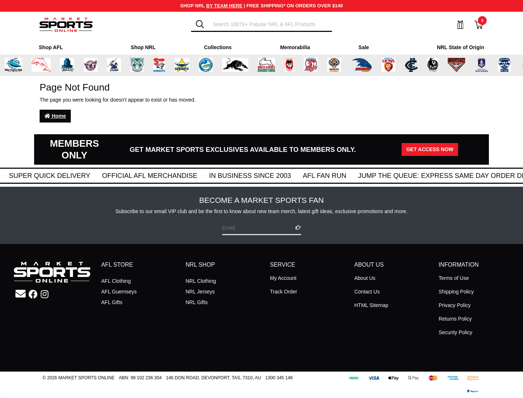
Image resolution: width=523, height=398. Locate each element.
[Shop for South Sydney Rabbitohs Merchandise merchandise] (272, 65)
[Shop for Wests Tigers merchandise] (340, 65)
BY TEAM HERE (224, 5)
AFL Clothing (116, 281)
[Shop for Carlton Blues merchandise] (417, 65)
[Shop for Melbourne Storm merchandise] (120, 65)
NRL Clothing (201, 281)
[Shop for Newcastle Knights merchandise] (165, 65)
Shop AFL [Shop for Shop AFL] (51, 47)
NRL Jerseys (200, 292)
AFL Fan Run (336, 175)
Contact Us (367, 292)
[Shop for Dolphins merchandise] (47, 65)
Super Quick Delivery (61, 175)
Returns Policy (455, 319)
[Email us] (20, 294)
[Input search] (270, 24)
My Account (283, 278)
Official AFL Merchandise (161, 175)
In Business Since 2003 (262, 175)
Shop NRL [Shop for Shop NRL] (143, 47)
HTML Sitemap (371, 305)
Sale (363, 47)
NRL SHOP (200, 265)
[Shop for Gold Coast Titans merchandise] (73, 65)
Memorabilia (295, 47)
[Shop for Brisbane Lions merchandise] (394, 65)
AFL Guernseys (119, 292)
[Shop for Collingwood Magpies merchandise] (439, 65)
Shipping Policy (456, 292)
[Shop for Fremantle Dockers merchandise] (488, 65)
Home (55, 116)
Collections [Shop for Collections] (217, 47)
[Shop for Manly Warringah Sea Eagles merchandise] (97, 65)
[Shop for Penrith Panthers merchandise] (241, 65)
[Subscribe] (296, 227)
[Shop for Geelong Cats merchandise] (511, 65)
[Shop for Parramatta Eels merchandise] (212, 65)
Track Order (283, 292)
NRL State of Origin (460, 47)
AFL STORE (117, 265)
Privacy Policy (455, 305)
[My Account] (456, 24)
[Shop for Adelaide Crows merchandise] (367, 65)
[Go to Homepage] (66, 24)
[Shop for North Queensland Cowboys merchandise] (188, 65)
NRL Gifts (197, 302)
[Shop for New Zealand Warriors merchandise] (143, 65)
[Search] (200, 24)
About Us (365, 278)
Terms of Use (454, 278)
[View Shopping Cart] (474, 24)
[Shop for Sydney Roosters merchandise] (317, 65)
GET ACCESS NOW (430, 149)
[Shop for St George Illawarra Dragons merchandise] (295, 65)
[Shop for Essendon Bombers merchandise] (463, 65)
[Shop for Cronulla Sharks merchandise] (20, 65)
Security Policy (455, 332)
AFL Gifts (111, 302)
